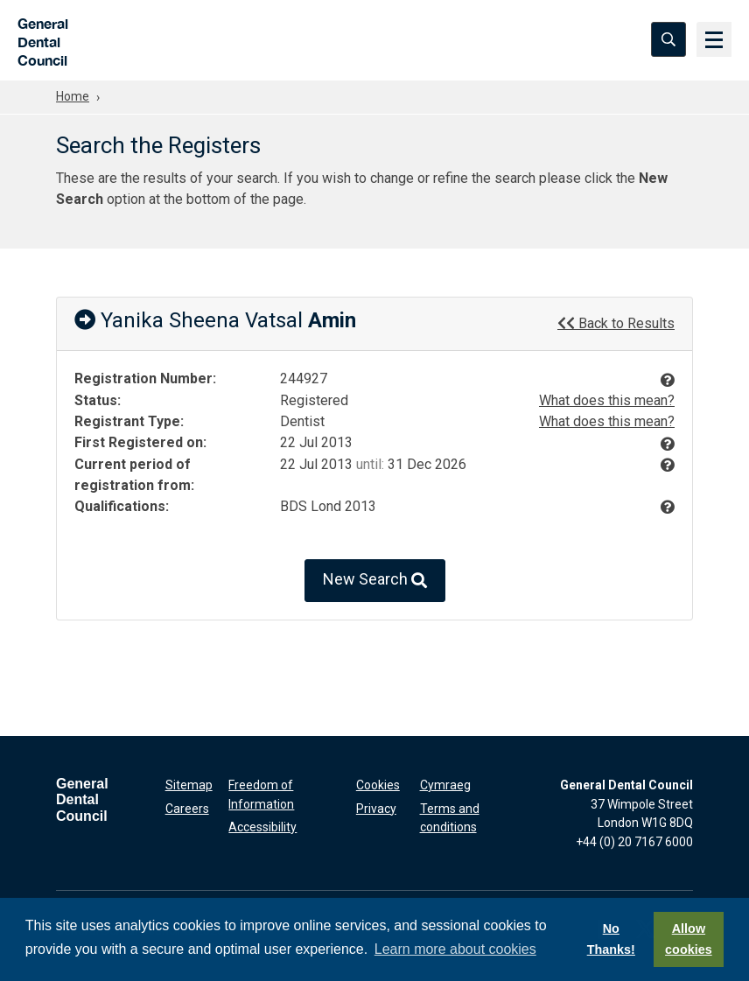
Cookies (378, 785)
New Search (375, 580)
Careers (187, 809)
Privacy (376, 809)
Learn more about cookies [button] (455, 949)
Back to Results (616, 322)
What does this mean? (607, 400)
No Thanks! (611, 938)
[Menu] (714, 39)
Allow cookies (688, 938)
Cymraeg (445, 785)
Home (72, 96)
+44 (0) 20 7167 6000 (634, 842)
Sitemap (189, 785)
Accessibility (262, 827)
